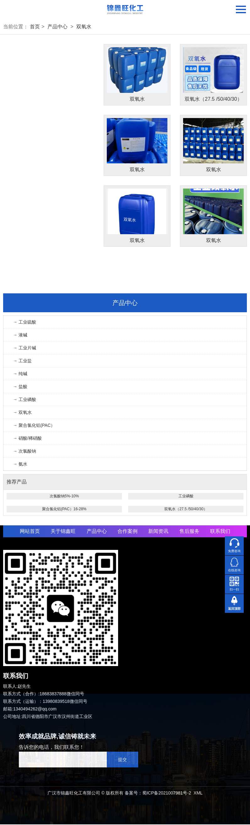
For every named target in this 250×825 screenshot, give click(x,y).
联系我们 (220, 531)
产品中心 (57, 26)
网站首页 (30, 531)
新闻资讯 (158, 531)
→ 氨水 (20, 464)
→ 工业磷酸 (24, 400)
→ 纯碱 (20, 374)
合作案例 (127, 531)
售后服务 (189, 531)
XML (198, 793)
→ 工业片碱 (24, 348)
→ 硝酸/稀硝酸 (27, 438)
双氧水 (83, 26)
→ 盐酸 (20, 387)
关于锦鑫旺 (63, 531)
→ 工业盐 (22, 361)
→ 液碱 (20, 335)
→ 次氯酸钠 (24, 451)
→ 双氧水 (22, 412)
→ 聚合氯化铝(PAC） (34, 425)
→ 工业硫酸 (24, 322)
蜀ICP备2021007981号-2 (166, 793)
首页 (35, 26)
